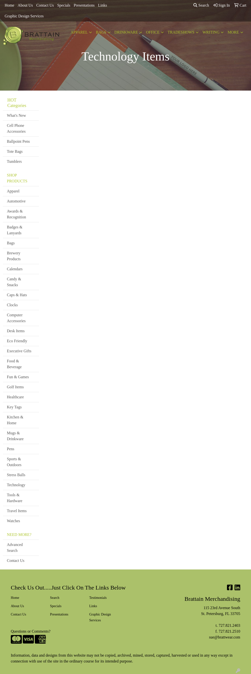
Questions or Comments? (30, 631)
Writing (210, 32)
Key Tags (14, 407)
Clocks (12, 305)
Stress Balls (16, 475)
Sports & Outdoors (14, 462)
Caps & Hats (17, 295)
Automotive (16, 201)
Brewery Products (14, 256)
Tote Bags (15, 151)
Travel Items (17, 511)
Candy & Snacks (14, 282)
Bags (101, 32)
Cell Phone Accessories (16, 128)
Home (9, 5)
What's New (16, 115)
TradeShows (181, 32)
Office (153, 32)
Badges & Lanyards (15, 230)
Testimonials (98, 598)
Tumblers (14, 161)
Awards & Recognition (16, 214)
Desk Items (16, 331)
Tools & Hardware (14, 498)
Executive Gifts (19, 351)
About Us (25, 5)
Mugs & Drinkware (15, 436)
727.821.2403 (229, 625)
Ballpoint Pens (18, 141)
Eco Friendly (17, 341)
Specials (63, 5)
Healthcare (15, 397)
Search (201, 5)
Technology (16, 485)
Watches (13, 521)
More (233, 32)
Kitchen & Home (15, 420)
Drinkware (126, 32)
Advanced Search (15, 548)
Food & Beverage (14, 364)
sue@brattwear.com (224, 637)
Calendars (15, 269)
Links (102, 5)
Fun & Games (18, 377)
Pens (10, 449)
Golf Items (15, 387)
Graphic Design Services (24, 16)
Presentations (84, 5)
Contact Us (45, 5)
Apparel (79, 32)
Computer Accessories (16, 318)
